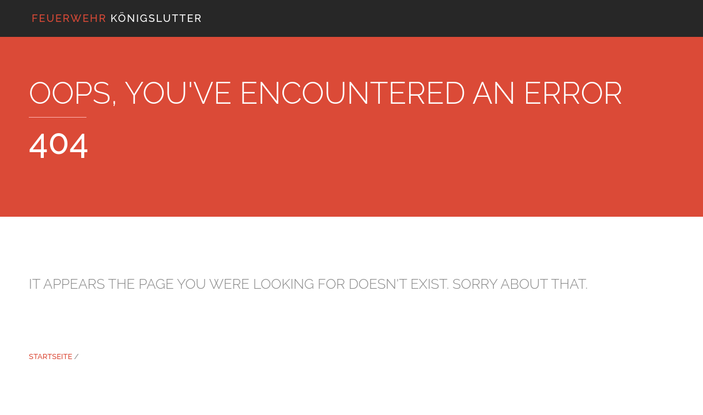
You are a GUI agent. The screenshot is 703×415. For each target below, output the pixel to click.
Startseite (50, 356)
